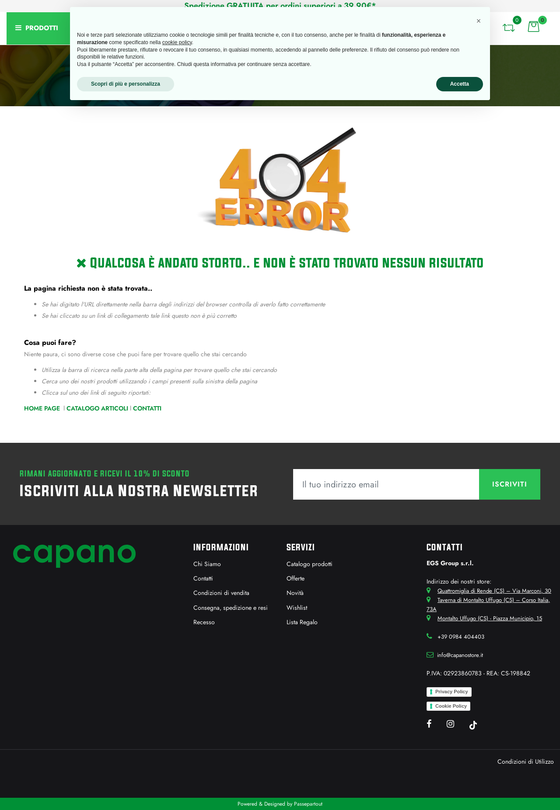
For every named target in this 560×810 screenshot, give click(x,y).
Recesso (204, 622)
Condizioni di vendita (221, 592)
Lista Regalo (302, 622)
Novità (295, 592)
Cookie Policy (451, 706)
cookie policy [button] (177, 42)
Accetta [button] (459, 84)
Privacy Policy (451, 691)
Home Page (43, 408)
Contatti (147, 408)
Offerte (295, 578)
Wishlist (297, 607)
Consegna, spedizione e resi (230, 607)
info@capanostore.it (460, 655)
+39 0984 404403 (461, 637)
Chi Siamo (207, 564)
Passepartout (308, 804)
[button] (508, 26)
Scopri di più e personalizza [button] (125, 84)
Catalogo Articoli (97, 408)
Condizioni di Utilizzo (525, 761)
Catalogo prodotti (309, 564)
